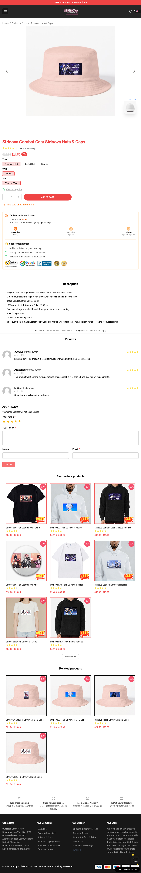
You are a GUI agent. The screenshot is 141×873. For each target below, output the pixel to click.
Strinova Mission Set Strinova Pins (21, 585)
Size (4, 178)
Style (4, 169)
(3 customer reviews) (25, 148)
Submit (8, 464)
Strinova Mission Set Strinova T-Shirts (23, 528)
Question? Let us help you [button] (127, 869)
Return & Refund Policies (84, 837)
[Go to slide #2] (78, 122)
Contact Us (78, 841)
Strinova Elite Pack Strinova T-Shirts (66, 585)
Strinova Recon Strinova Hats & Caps (111, 720)
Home (5, 23)
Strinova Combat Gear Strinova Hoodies (112, 528)
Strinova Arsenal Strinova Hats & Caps (67, 720)
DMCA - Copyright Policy (49, 841)
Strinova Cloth (19, 23)
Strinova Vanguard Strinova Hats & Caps (25, 720)
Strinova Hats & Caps (41, 23)
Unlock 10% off (135, 860)
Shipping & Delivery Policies (85, 829)
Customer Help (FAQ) (83, 845)
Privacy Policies (45, 837)
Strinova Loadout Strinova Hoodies (110, 585)
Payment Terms (80, 833)
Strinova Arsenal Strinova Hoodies (66, 528)
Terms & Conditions (47, 833)
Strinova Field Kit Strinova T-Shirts (21, 642)
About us (42, 829)
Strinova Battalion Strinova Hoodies (66, 642)
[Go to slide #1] (63, 122)
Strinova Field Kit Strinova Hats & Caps (24, 777)
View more (70, 657)
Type (4, 159)
